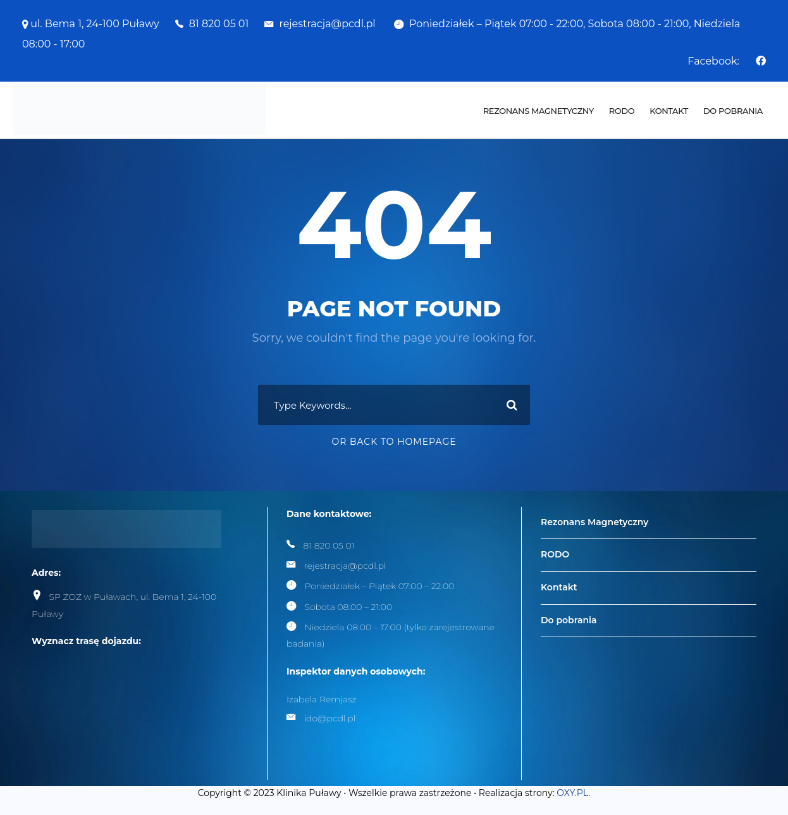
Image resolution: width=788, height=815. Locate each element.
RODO (621, 111)
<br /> (126, 709)
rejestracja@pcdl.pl (328, 24)
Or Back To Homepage (393, 441)
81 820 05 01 (219, 24)
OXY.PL (572, 793)
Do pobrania (733, 111)
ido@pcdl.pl (330, 718)
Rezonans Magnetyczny (538, 111)
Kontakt (668, 111)
